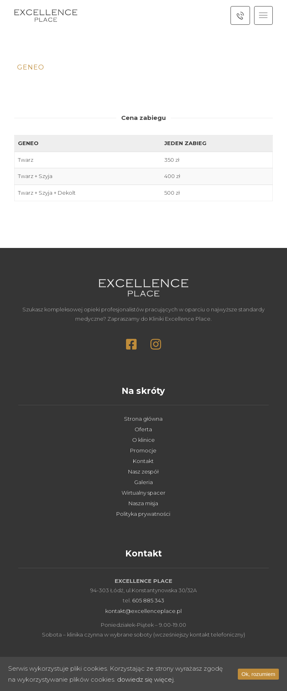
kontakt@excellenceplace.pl (143, 611)
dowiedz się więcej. (146, 679)
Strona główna (143, 418)
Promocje (143, 450)
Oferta (143, 429)
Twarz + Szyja (35, 176)
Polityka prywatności (143, 514)
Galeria (143, 482)
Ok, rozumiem (258, 674)
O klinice (143, 440)
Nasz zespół (143, 471)
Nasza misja (143, 503)
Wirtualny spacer (143, 492)
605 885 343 (148, 600)
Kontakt (143, 461)
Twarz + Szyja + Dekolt (47, 192)
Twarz (25, 159)
